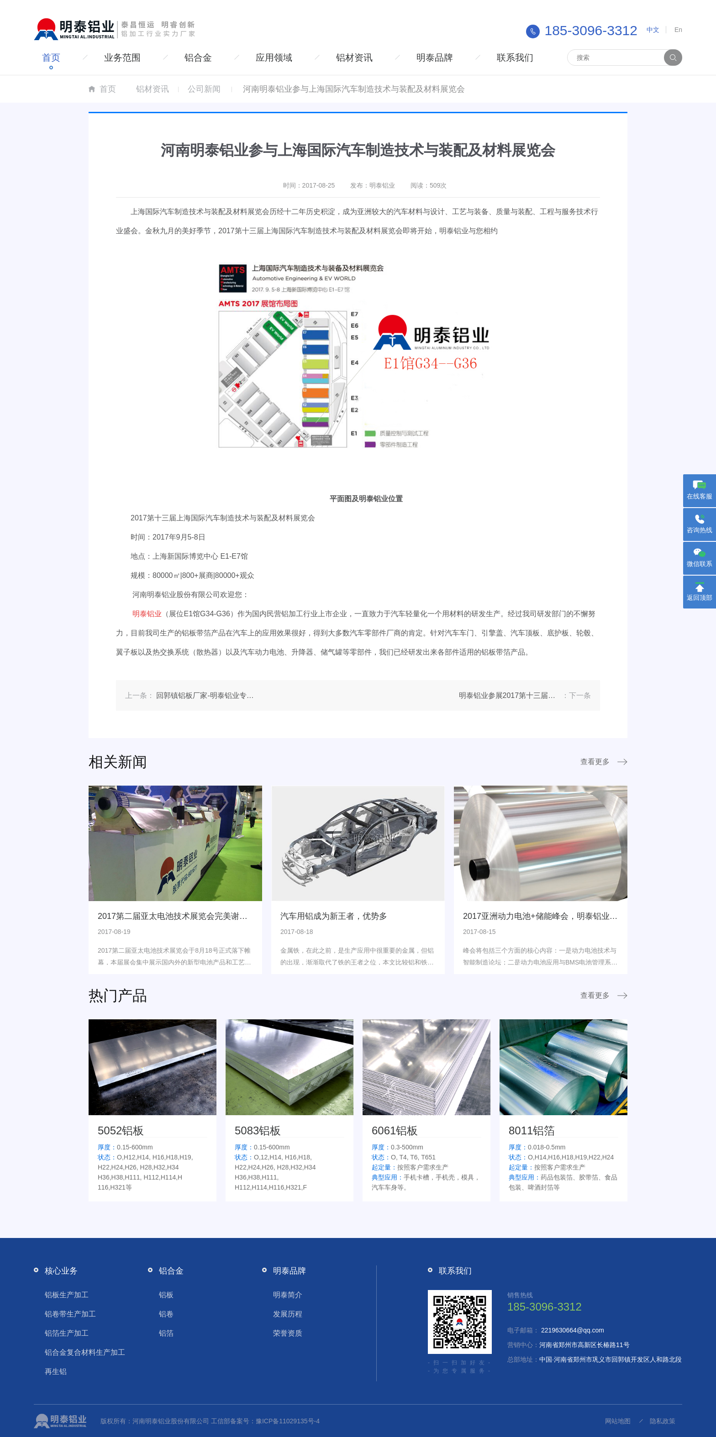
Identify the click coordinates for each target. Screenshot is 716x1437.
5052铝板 (121, 1130)
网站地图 (618, 1421)
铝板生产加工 (67, 1295)
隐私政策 (662, 1421)
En (678, 29)
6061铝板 (395, 1130)
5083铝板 (258, 1130)
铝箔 (166, 1333)
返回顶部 (699, 597)
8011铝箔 (532, 1130)
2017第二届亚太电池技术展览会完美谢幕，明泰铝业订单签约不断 (218, 916)
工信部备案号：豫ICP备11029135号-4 (265, 1421)
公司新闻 (204, 89)
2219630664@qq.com (572, 1330)
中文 (653, 29)
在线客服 (699, 496)
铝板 (166, 1295)
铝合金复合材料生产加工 (85, 1352)
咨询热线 (699, 530)
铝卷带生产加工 (70, 1314)
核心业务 (61, 1270)
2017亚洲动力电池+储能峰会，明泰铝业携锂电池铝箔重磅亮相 (577, 916)
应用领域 (274, 57)
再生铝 (56, 1371)
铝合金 (198, 57)
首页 (51, 57)
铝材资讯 (354, 57)
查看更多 (595, 762)
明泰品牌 (434, 57)
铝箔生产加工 (67, 1333)
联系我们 (515, 57)
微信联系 (699, 563)
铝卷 (166, 1314)
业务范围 (122, 57)
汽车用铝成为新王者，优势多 (333, 916)
